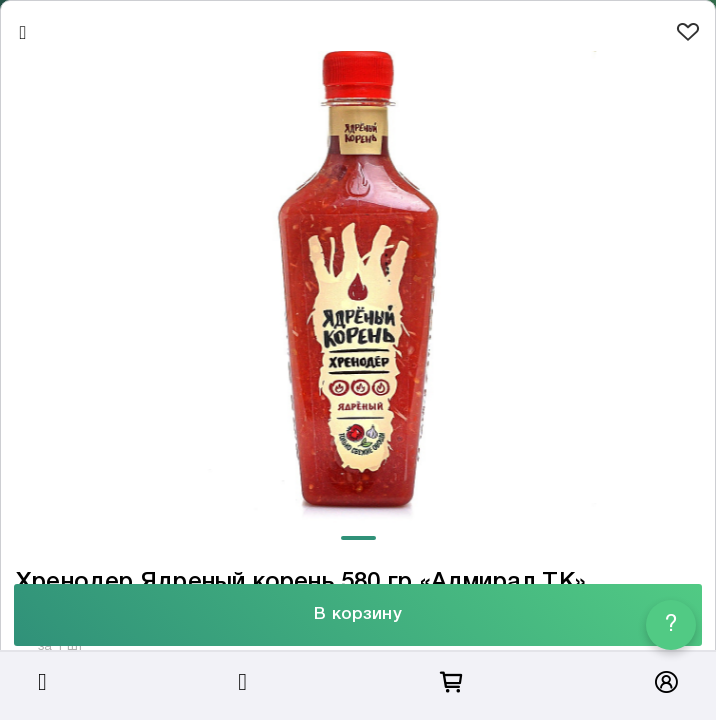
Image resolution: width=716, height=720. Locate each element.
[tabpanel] (358, 288)
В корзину (357, 614)
